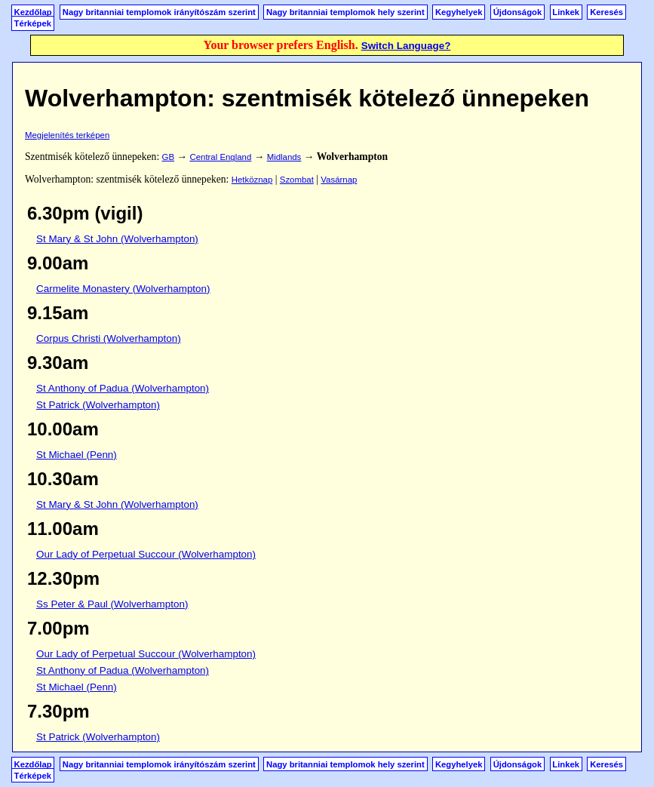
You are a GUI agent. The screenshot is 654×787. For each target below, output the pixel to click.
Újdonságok (517, 12)
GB (168, 156)
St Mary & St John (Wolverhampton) (117, 238)
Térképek (32, 23)
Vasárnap (339, 179)
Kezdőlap (33, 12)
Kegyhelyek (459, 12)
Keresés (606, 12)
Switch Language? (406, 45)
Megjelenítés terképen (67, 135)
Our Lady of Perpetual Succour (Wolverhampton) (146, 554)
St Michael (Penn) (76, 454)
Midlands (284, 156)
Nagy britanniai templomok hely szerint (345, 12)
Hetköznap (252, 179)
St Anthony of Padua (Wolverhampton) (122, 388)
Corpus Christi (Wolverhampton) (108, 338)
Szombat (297, 179)
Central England (220, 156)
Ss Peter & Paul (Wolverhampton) (112, 604)
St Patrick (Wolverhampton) (98, 404)
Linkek (565, 12)
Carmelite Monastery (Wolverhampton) (123, 288)
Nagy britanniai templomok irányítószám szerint (159, 12)
